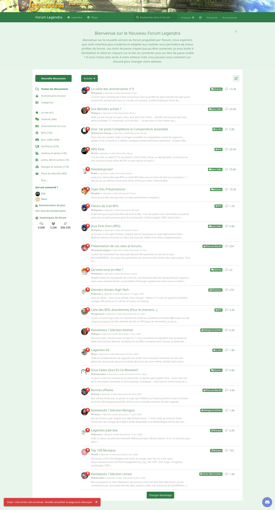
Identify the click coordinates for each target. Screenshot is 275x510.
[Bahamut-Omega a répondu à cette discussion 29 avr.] (84, 130)
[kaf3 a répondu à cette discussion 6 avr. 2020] (84, 452)
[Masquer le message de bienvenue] (236, 31)
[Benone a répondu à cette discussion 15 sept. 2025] (84, 291)
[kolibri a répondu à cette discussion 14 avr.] (84, 190)
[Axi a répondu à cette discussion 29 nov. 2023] (84, 351)
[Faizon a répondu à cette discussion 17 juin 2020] (84, 412)
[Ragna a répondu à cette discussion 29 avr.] (84, 110)
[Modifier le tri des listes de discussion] (89, 78)
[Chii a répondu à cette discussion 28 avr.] (84, 150)
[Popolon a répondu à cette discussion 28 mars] (84, 207)
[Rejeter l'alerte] (96, 502)
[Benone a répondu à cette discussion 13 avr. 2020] (84, 432)
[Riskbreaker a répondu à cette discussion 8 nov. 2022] (84, 371)
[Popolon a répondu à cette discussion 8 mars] (84, 227)
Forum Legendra (48, 17)
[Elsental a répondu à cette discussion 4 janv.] (84, 271)
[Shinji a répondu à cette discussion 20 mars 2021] (84, 391)
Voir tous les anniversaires (50, 210)
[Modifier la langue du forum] (188, 17)
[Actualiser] (236, 78)
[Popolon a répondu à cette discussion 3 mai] (84, 90)
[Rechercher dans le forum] (155, 17)
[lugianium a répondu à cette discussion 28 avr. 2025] (84, 311)
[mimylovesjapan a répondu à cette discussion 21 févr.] (84, 247)
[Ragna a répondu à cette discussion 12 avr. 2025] (84, 331)
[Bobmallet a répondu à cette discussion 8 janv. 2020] (84, 475)
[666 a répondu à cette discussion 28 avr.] (84, 170)
